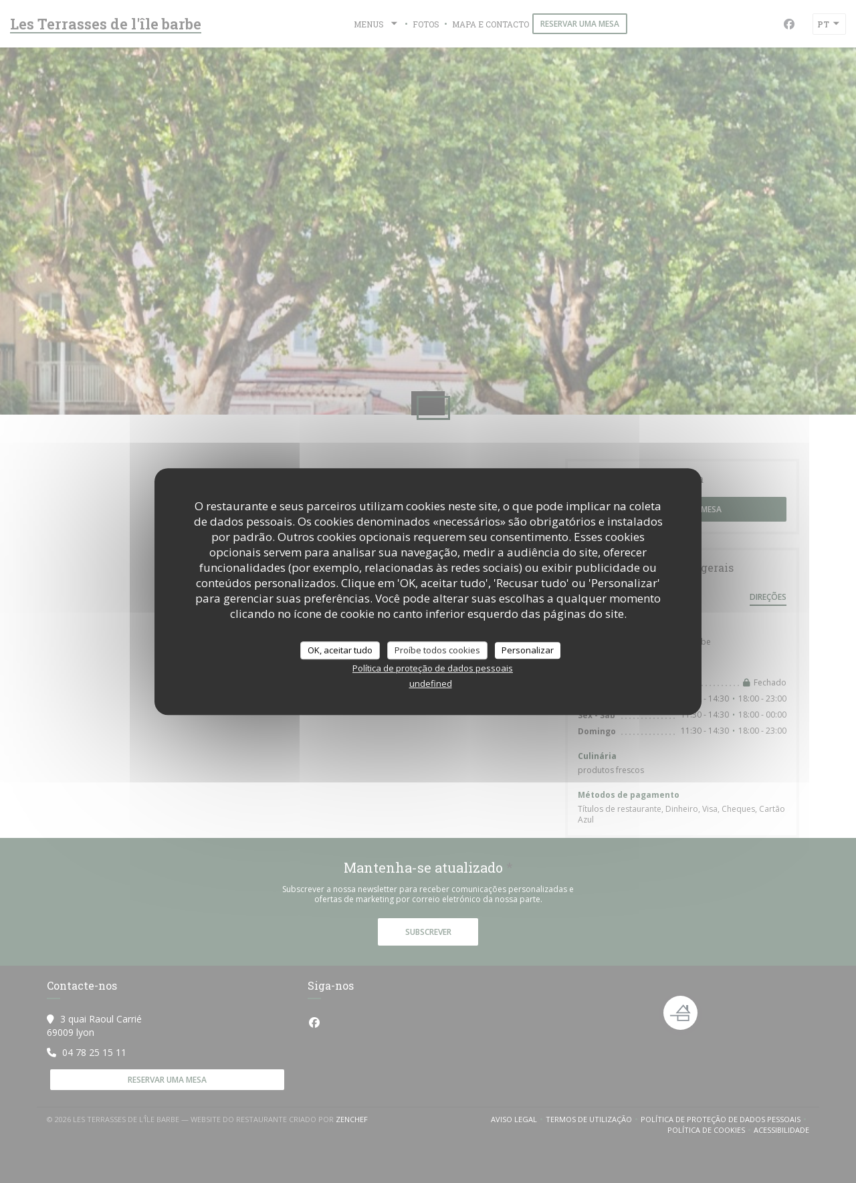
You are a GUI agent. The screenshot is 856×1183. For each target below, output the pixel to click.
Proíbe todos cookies (437, 650)
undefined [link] (430, 683)
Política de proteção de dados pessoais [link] (432, 668)
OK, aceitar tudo (340, 650)
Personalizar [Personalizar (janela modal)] (528, 650)
